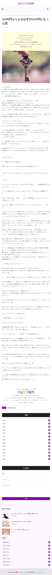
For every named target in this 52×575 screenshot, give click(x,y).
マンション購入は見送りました (20, 529)
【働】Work (26, 542)
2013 (26, 459)
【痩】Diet (26, 555)
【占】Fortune (26, 545)
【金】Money (10, 15)
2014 (26, 456)
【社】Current (26, 558)
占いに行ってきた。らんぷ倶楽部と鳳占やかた (24, 513)
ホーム (4, 15)
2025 (26, 420)
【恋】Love (26, 549)
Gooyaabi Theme (39, 572)
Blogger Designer (23, 572)
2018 (26, 443)
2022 (26, 430)
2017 (26, 446)
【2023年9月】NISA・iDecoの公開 (21, 521)
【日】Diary (26, 552)
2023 (26, 427)
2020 (26, 436)
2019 (26, 440)
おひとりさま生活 (26, 3)
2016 (26, 449)
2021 (26, 433)
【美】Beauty (26, 562)
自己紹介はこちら (26, 47)
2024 (26, 424)
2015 (26, 453)
